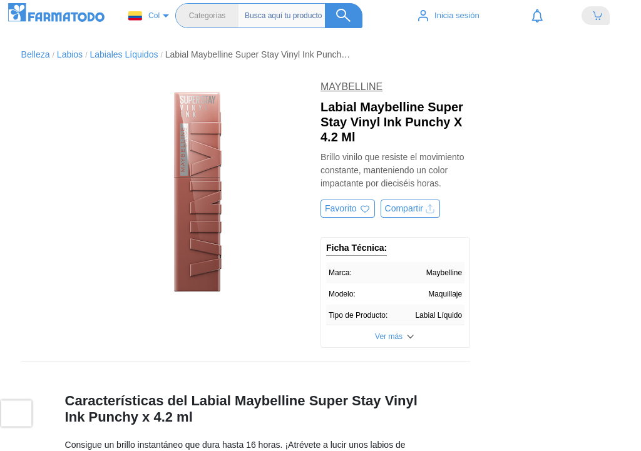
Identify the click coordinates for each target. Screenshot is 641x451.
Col (144, 16)
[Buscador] (303, 16)
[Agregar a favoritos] (347, 209)
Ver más (389, 336)
